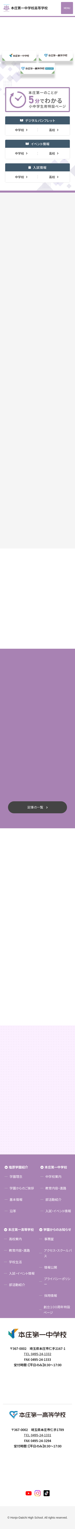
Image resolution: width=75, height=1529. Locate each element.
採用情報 (50, 1295)
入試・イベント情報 (58, 1210)
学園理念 (16, 1176)
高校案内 (15, 1238)
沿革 (13, 1210)
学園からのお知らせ (57, 1229)
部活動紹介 (53, 1199)
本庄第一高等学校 (21, 1229)
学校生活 (15, 1261)
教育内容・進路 (55, 1188)
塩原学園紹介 (18, 1167)
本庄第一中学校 (56, 1167)
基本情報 (16, 1199)
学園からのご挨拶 (22, 1188)
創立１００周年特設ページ (57, 1309)
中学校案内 (53, 1176)
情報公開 (50, 1267)
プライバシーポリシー (57, 1281)
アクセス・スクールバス (58, 1253)
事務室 (49, 1238)
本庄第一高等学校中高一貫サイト (28, 8)
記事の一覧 (35, 807)
